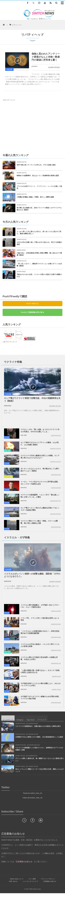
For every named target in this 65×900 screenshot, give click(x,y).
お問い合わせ (13, 888)
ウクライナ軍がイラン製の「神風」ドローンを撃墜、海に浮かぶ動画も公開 (39, 525)
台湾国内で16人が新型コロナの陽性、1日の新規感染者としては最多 (39, 744)
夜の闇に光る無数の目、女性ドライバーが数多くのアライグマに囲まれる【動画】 (39, 209)
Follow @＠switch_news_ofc (33, 804)
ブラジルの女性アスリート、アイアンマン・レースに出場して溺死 (39, 187)
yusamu (35, 66)
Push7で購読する (32, 303)
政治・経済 (7, 632)
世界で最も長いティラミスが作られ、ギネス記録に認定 (36, 165)
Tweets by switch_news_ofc (32, 800)
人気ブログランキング (10, 342)
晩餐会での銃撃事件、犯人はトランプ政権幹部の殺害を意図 (38, 175)
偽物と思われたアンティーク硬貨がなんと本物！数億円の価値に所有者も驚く (46, 56)
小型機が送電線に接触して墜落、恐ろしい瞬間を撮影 (35, 197)
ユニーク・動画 (8, 479)
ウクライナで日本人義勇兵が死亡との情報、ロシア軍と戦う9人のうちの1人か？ (40, 460)
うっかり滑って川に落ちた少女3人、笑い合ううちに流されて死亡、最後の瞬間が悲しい (39, 233)
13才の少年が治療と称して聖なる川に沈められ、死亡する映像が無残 (39, 243)
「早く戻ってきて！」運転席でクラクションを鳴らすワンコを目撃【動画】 (39, 265)
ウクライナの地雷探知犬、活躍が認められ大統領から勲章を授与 (38, 733)
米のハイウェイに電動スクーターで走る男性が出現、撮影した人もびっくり (39, 777)
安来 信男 (24, 438)
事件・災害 (7, 453)
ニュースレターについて (30, 888)
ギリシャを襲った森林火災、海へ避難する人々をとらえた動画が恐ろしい (39, 766)
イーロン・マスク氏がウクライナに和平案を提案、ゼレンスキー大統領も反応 (40, 486)
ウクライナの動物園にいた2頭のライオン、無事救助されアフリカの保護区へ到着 (39, 756)
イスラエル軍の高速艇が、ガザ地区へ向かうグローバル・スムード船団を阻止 (40, 613)
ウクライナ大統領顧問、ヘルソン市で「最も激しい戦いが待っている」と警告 (40, 499)
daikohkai (7, 406)
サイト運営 (32, 885)
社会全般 (9, 69)
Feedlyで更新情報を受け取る (32, 312)
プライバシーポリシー (48, 885)
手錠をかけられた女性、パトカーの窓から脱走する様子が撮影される (39, 276)
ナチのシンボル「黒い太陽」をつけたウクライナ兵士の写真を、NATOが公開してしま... (40, 434)
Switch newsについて (17, 885)
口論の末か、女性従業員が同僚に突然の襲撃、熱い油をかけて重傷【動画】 (39, 254)
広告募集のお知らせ (49, 888)
